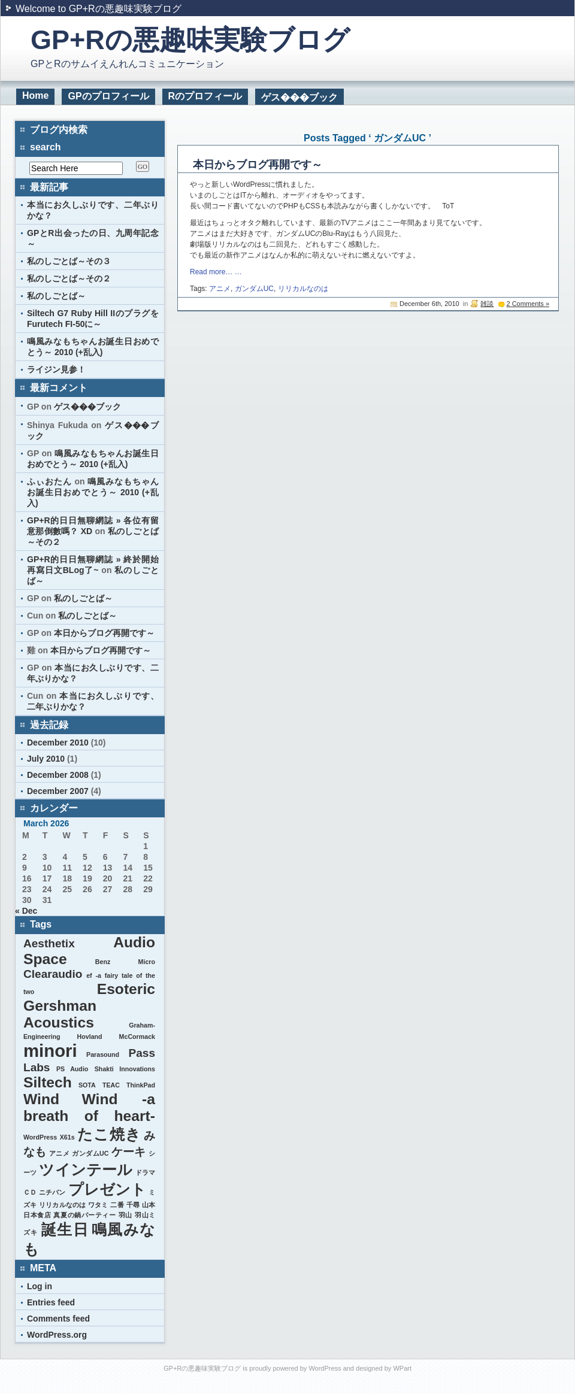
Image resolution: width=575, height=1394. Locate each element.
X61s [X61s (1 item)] (67, 1137)
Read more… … (216, 272)
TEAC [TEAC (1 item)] (111, 1085)
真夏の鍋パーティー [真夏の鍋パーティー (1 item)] (84, 1215)
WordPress (324, 1368)
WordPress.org (57, 1335)
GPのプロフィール (108, 96)
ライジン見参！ (56, 369)
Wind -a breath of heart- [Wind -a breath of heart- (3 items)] (89, 1107)
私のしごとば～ (56, 296)
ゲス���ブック (299, 97)
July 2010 (46, 758)
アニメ (220, 288)
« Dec (26, 911)
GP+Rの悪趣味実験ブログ (190, 40)
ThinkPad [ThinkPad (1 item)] (140, 1085)
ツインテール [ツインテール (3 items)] (85, 1170)
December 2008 (58, 775)
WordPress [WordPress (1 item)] (40, 1137)
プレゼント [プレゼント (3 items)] (107, 1189)
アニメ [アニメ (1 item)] (59, 1153)
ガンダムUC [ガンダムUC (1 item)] (90, 1153)
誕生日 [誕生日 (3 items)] (65, 1230)
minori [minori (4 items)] (50, 1050)
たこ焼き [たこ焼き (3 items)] (109, 1134)
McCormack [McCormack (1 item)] (137, 1036)
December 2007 (58, 791)
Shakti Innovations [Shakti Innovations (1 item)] (125, 1068)
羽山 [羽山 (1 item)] (125, 1215)
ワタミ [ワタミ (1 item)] (98, 1204)
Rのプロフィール (205, 96)
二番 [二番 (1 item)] (116, 1204)
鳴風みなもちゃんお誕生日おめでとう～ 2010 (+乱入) (93, 492)
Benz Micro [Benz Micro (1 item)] (125, 961)
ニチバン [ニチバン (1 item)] (52, 1192)
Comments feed (58, 1318)
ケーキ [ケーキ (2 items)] (128, 1151)
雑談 (487, 303)
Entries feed (51, 1302)
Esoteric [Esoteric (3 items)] (126, 989)
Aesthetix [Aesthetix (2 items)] (49, 943)
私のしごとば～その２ (69, 278)
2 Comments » (527, 303)
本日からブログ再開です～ (257, 165)
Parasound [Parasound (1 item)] (102, 1054)
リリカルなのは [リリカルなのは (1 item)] (62, 1204)
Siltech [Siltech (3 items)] (47, 1082)
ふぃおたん (49, 481)
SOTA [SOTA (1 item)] (87, 1085)
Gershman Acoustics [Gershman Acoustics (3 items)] (59, 1014)
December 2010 (58, 742)
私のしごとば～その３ (69, 261)
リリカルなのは (303, 288)
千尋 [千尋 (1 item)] (133, 1204)
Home (35, 95)
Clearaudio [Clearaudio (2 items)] (52, 974)
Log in (39, 1286)
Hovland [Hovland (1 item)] (89, 1036)
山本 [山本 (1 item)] (148, 1204)
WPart (402, 1368)
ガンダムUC (254, 288)
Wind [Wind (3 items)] (41, 1099)
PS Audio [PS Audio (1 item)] (72, 1068)
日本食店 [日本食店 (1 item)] (37, 1215)
